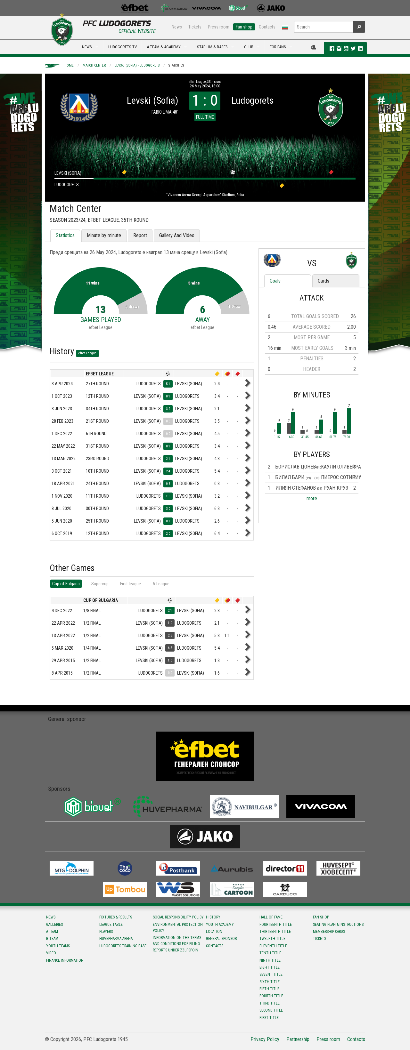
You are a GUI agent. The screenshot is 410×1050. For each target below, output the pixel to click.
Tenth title (270, 953)
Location (214, 931)
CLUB (248, 46)
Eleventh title (273, 946)
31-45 (304, 437)
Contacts (267, 26)
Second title (271, 1010)
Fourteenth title (275, 924)
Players (106, 931)
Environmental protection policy (178, 927)
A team (52, 931)
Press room (218, 26)
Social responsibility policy (178, 917)
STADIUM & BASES (212, 46)
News (177, 26)
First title (269, 1017)
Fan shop (244, 26)
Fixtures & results (115, 917)
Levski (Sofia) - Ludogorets (137, 65)
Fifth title (269, 989)
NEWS (87, 46)
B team (52, 938)
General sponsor (221, 938)
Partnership (297, 1039)
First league (130, 583)
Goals (275, 281)
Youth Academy (220, 924)
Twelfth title (272, 938)
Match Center (94, 65)
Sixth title (269, 982)
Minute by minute (104, 235)
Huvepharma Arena (116, 938)
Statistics (176, 65)
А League (160, 583)
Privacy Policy (264, 1039)
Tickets (194, 26)
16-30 (290, 437)
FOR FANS (278, 46)
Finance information (65, 960)
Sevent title (271, 974)
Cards (323, 281)
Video (51, 953)
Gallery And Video (176, 235)
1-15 (277, 437)
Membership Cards (329, 931)
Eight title (269, 967)
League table (111, 924)
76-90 (346, 437)
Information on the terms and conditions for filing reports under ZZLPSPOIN (177, 943)
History (213, 917)
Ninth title (270, 960)
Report (140, 235)
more (312, 498)
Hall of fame (271, 917)
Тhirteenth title (275, 931)
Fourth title (271, 996)
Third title (269, 1003)
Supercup (100, 583)
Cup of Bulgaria (66, 583)
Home (69, 65)
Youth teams (58, 946)
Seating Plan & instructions (338, 924)
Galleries (54, 924)
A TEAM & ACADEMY (164, 46)
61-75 (332, 437)
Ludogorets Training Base (122, 946)
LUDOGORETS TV (122, 46)
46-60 (318, 437)
